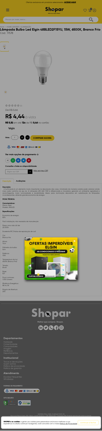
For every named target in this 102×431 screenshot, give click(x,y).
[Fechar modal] (74, 241)
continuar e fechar (88, 422)
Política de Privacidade (68, 424)
